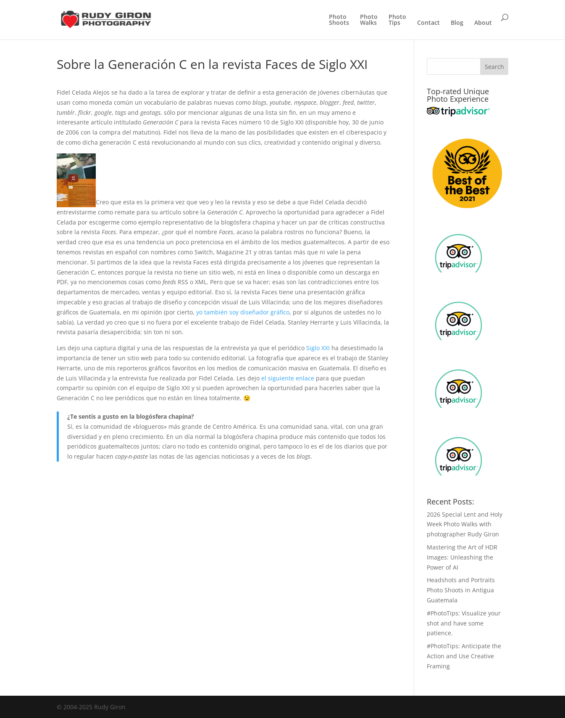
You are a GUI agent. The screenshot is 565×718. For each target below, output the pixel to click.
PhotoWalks (369, 20)
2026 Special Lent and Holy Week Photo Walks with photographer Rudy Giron (464, 524)
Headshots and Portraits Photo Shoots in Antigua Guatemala (461, 590)
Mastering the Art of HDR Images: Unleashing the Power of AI (462, 557)
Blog (457, 23)
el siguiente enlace (287, 378)
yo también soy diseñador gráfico (242, 312)
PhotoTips (397, 20)
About (483, 23)
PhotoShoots (339, 20)
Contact (428, 23)
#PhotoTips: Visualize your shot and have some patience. (464, 623)
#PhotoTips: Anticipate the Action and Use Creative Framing (464, 656)
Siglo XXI (318, 348)
